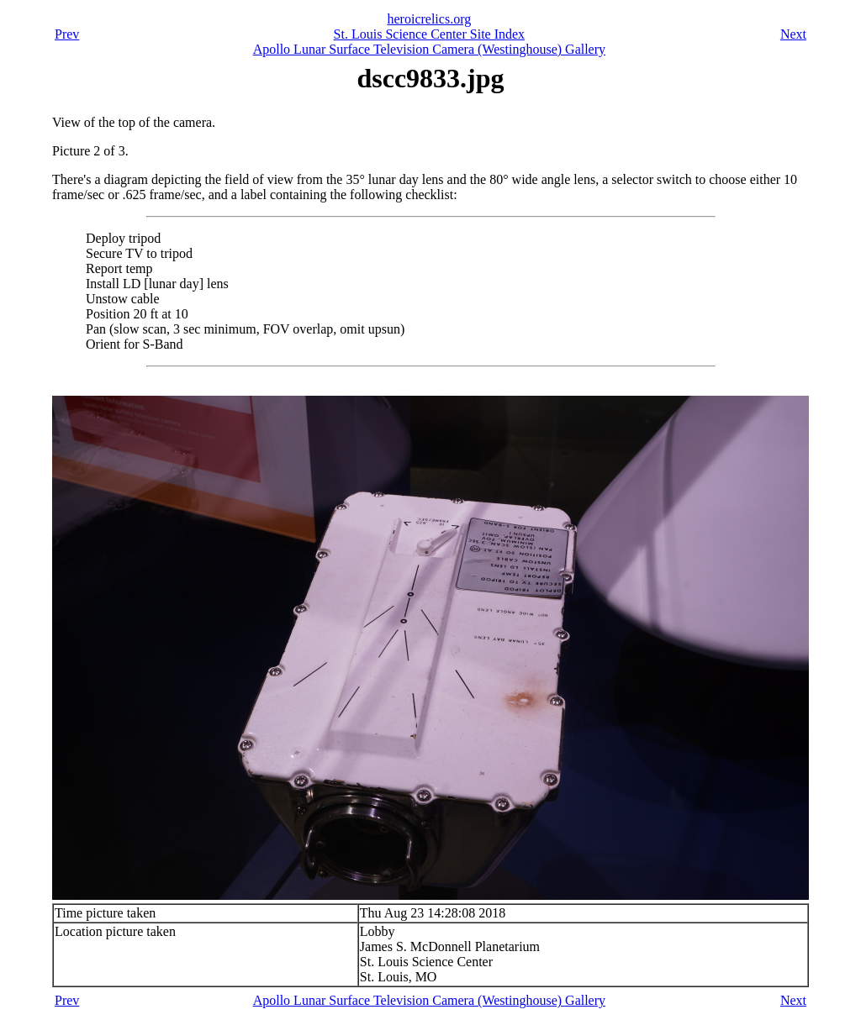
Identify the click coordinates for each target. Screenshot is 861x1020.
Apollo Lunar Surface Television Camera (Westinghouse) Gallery (429, 49)
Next (793, 34)
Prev (67, 34)
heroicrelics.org (430, 19)
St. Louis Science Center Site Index (430, 34)
